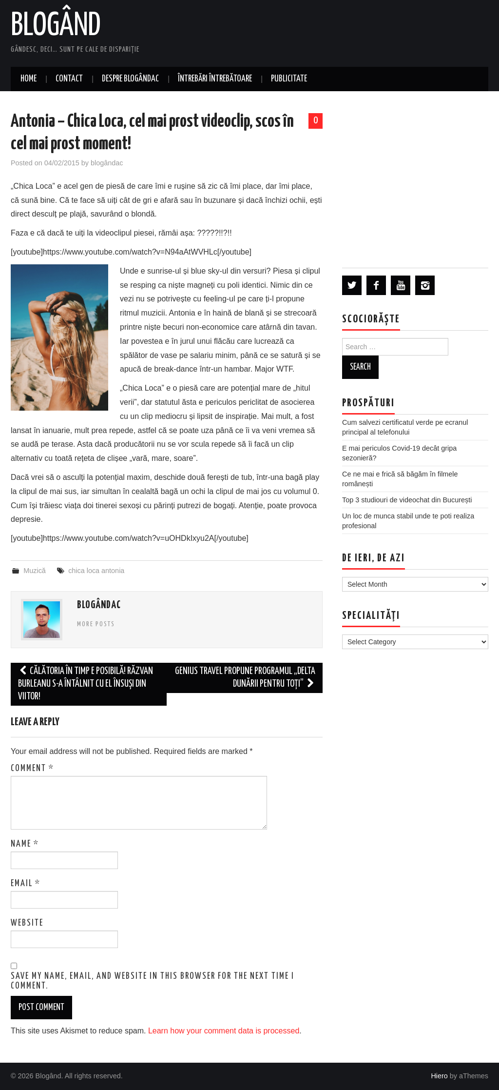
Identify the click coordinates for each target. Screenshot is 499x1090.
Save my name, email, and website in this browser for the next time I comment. (152, 981)
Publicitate (289, 79)
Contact (69, 79)
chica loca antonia (96, 571)
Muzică (34, 571)
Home (28, 79)
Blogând (56, 26)
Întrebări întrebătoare (215, 79)
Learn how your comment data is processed (223, 1031)
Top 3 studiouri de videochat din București (407, 500)
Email (25, 883)
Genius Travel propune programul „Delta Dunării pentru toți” (245, 678)
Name (25, 844)
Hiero (439, 1076)
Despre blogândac (130, 79)
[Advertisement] (415, 179)
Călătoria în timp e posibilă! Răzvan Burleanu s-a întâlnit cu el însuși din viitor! (85, 684)
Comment (32, 768)
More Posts (96, 624)
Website (27, 923)
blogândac (107, 163)
